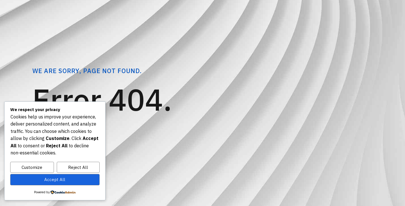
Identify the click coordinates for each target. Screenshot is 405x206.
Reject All (78, 167)
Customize (32, 167)
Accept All (54, 179)
